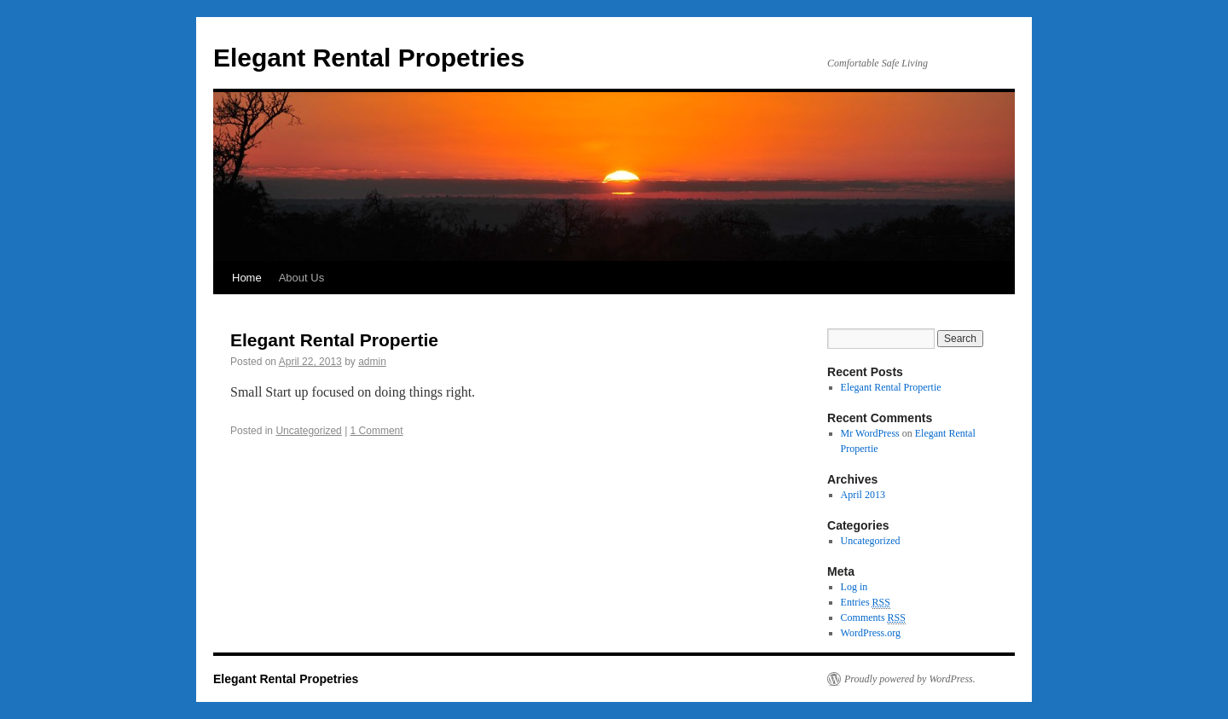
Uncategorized (308, 431)
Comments (873, 618)
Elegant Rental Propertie (334, 340)
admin (372, 362)
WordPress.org (871, 633)
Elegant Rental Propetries (368, 57)
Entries (865, 602)
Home (247, 277)
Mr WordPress (870, 433)
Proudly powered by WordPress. (910, 679)
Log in (854, 587)
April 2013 (863, 495)
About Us (301, 277)
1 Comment (376, 431)
